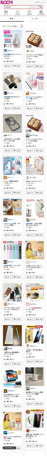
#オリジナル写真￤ (11, 223)
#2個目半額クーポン (10, 265)
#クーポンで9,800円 (12, 437)
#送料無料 (7, 97)
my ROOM (41, 13)
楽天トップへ (40, 2)
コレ (9, 65)
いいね (18, 65)
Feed (6, 13)
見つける (18, 13)
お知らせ (29, 13)
